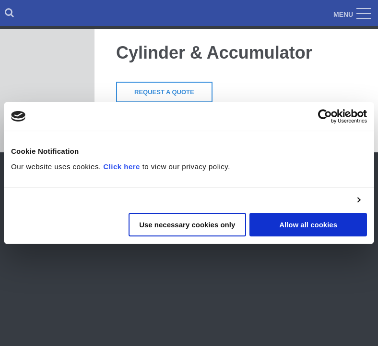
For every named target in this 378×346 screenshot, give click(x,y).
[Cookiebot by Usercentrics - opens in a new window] (325, 116)
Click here (121, 166)
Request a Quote (164, 92)
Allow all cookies (308, 225)
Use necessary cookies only (187, 225)
